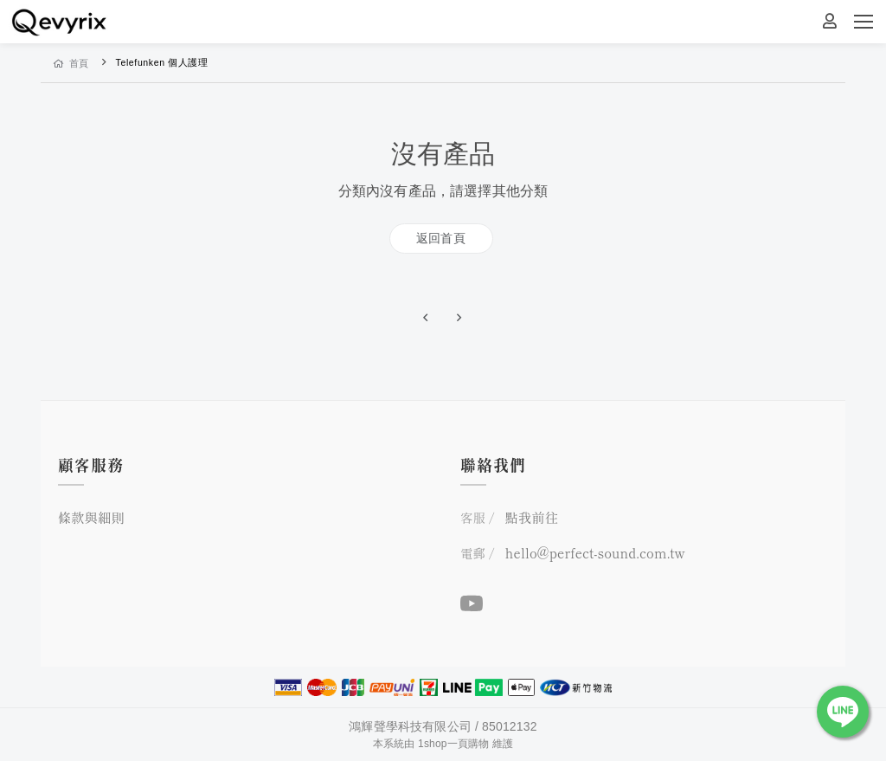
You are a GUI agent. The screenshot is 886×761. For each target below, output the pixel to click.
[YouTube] (471, 602)
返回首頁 (440, 238)
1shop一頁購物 (453, 744)
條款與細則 (91, 516)
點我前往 (531, 516)
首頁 (71, 63)
